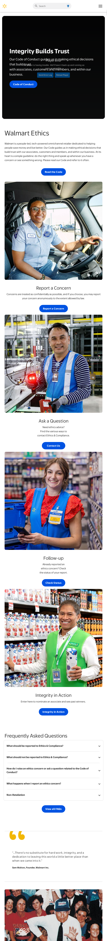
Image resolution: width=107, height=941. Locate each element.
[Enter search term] (52, 6)
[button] (53, 746)
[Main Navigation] (100, 6)
